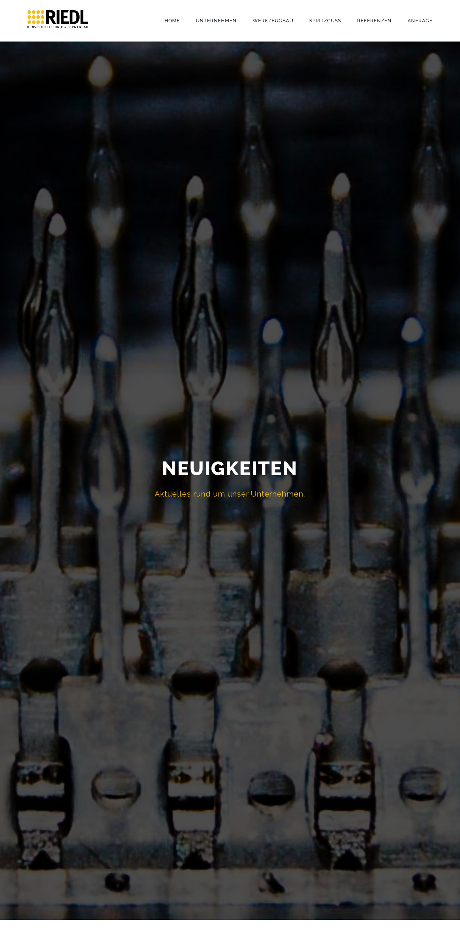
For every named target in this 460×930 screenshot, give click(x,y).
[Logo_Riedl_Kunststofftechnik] (57, 12)
